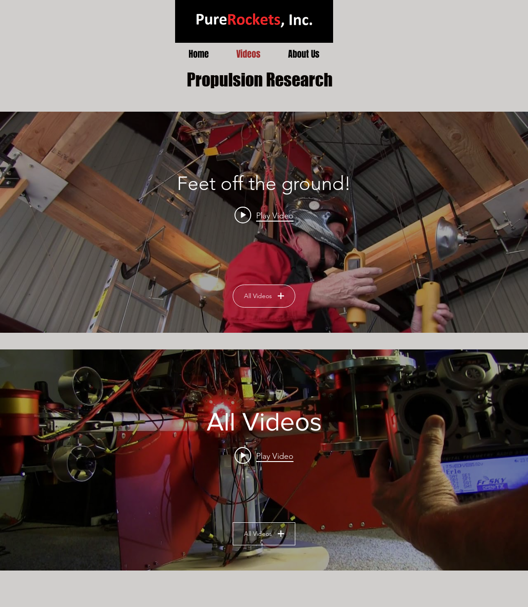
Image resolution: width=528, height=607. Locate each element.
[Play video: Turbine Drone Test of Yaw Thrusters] (264, 456)
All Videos (264, 296)
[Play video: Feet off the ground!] (264, 215)
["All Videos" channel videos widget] (264, 460)
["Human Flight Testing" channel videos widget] (264, 222)
